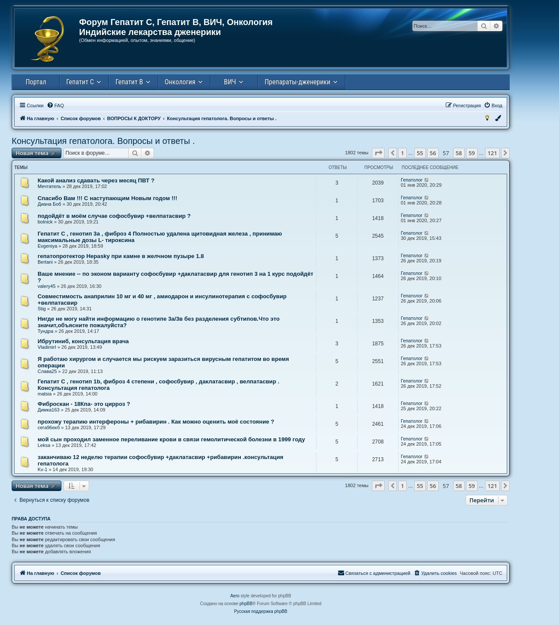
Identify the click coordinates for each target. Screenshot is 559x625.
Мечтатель (49, 186)
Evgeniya (47, 246)
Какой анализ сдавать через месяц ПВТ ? (96, 180)
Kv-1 (43, 469)
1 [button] (402, 153)
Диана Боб (49, 204)
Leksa (44, 445)
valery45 (47, 286)
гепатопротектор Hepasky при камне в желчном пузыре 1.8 (121, 256)
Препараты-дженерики (297, 82)
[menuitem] (55, 105)
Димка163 (49, 409)
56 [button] (433, 153)
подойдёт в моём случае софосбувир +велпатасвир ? (114, 216)
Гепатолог (412, 179)
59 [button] (472, 153)
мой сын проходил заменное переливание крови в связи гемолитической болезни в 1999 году (171, 439)
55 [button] (420, 153)
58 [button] (459, 153)
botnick (45, 221)
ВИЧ (230, 82)
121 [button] (492, 153)
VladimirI (47, 347)
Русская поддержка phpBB (260, 611)
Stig (42, 308)
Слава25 (47, 371)
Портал (36, 82)
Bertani (45, 262)
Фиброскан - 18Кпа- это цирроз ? (84, 404)
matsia (44, 393)
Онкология (180, 82)
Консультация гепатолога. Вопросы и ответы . (103, 141)
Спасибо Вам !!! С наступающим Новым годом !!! (107, 198)
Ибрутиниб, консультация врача (83, 341)
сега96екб (49, 427)
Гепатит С (80, 82)
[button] (378, 153)
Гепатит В (129, 82)
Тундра (45, 331)
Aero (235, 595)
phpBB (246, 603)
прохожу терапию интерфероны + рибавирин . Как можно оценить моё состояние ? (156, 421)
